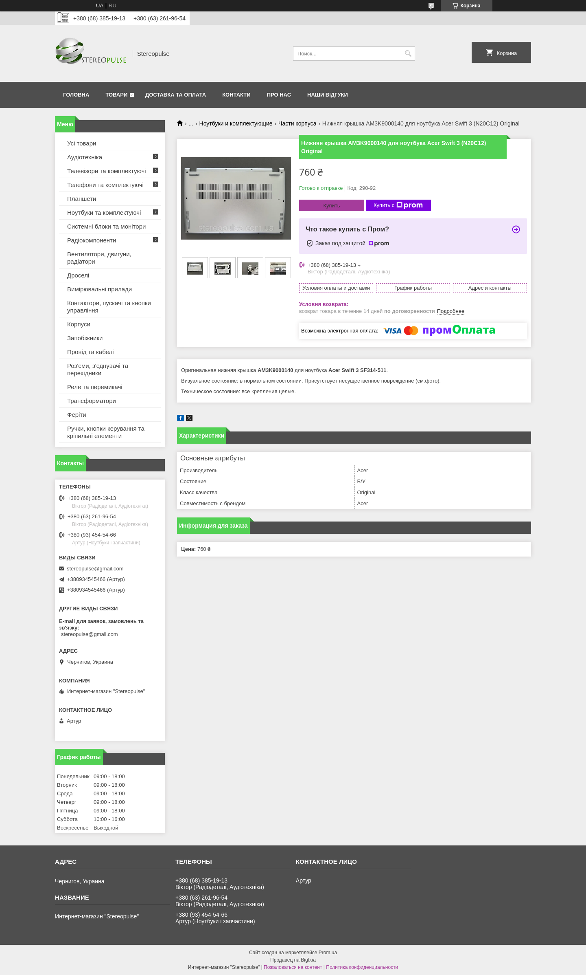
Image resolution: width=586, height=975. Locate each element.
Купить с (398, 205)
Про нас (279, 95)
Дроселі (78, 275)
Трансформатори (91, 400)
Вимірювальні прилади (99, 289)
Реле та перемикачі (94, 386)
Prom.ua (328, 952)
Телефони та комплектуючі (105, 184)
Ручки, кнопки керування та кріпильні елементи (105, 432)
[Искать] (408, 53)
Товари (116, 95)
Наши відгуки (327, 95)
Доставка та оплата (175, 95)
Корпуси (78, 324)
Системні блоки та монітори (106, 226)
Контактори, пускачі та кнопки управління (109, 306)
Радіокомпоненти (91, 240)
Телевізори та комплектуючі (106, 170)
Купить (331, 205)
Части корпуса (297, 123)
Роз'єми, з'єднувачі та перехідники (97, 369)
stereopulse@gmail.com (95, 569)
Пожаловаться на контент (293, 967)
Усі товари (81, 143)
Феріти (76, 414)
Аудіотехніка (84, 157)
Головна (76, 95)
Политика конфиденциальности (362, 967)
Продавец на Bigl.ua (293, 960)
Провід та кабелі (90, 351)
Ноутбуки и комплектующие (236, 123)
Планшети (81, 198)
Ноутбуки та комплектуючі (104, 212)
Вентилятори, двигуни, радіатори (99, 258)
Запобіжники (85, 338)
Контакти (236, 95)
